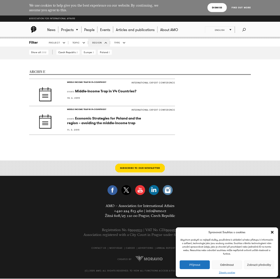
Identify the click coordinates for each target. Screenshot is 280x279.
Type (117, 42)
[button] (272, 232)
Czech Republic (68, 52)
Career (130, 248)
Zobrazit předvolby (259, 264)
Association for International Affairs (52, 18)
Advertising (145, 248)
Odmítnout (227, 264)
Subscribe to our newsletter (140, 168)
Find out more (241, 7)
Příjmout (194, 264)
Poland (105, 52)
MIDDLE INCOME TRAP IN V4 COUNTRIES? (86, 82)
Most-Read (116, 248)
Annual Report (166, 248)
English (220, 30)
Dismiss (217, 7)
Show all (38, 52)
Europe (89, 52)
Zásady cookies (227, 272)
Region (97, 42)
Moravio (149, 259)
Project (54, 42)
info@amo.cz (156, 211)
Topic (76, 42)
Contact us (98, 248)
